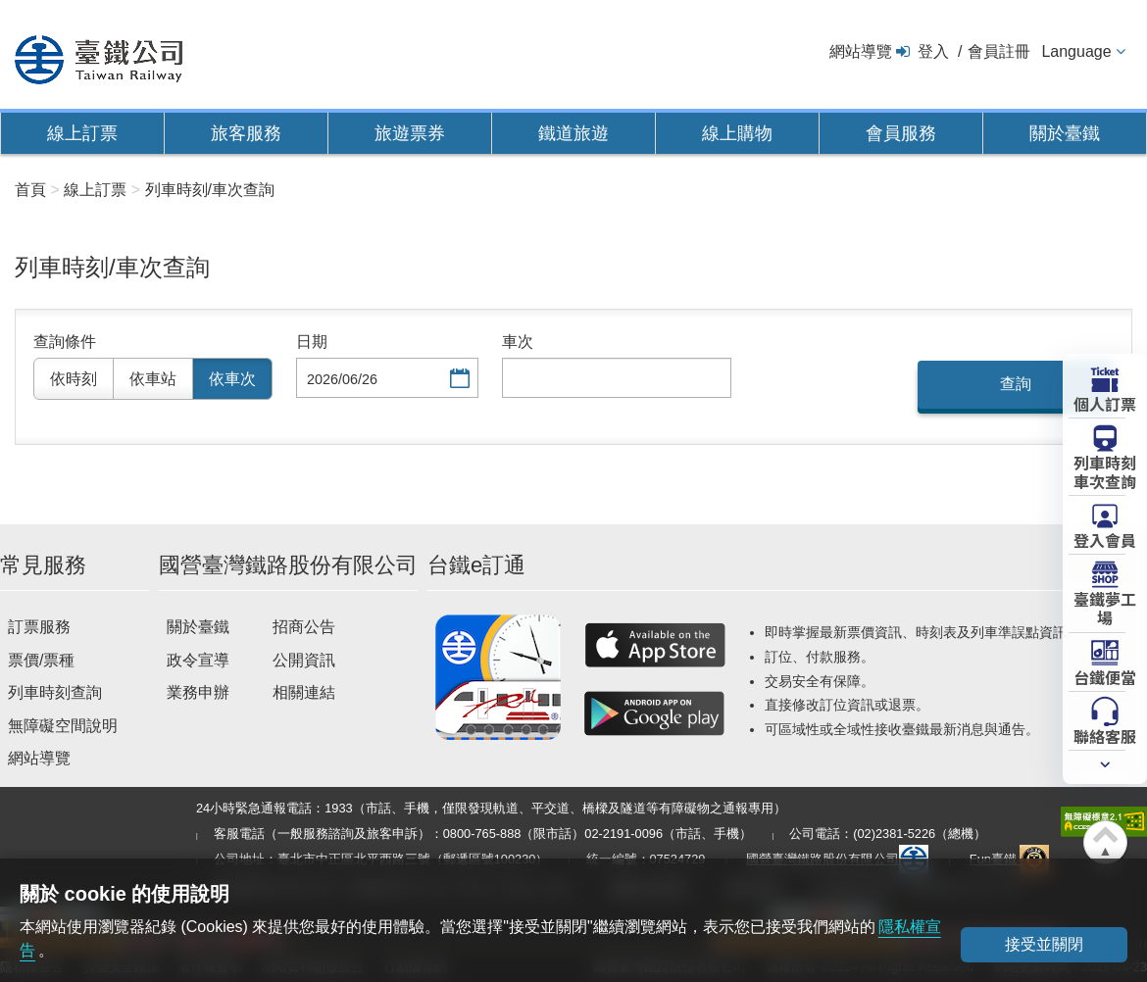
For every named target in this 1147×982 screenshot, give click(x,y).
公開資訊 (304, 660)
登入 (933, 51)
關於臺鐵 (1064, 133)
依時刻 (73, 378)
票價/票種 (41, 660)
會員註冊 (999, 51)
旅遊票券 (409, 133)
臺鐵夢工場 (1104, 607)
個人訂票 (1104, 403)
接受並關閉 (1044, 944)
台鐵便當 (1104, 676)
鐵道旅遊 (573, 133)
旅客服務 (246, 133)
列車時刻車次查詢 (1104, 471)
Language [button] (1076, 51)
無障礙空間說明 (63, 725)
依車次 (232, 378)
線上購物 (737, 133)
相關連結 (304, 692)
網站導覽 (860, 51)
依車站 (152, 378)
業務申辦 (198, 692)
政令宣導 (198, 660)
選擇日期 (458, 379)
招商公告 (304, 626)
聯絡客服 (1104, 735)
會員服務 (901, 133)
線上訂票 (82, 133)
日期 (311, 341)
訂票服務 (39, 626)
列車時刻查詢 (55, 692)
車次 (517, 341)
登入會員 (1104, 539)
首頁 (30, 189)
